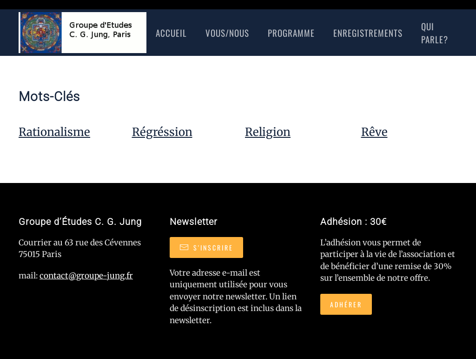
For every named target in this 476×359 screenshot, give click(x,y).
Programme (291, 32)
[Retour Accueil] (82, 32)
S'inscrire (206, 247)
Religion (268, 132)
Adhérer (346, 304)
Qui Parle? (434, 33)
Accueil (171, 32)
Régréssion (162, 132)
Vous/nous (227, 32)
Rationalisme (54, 132)
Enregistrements (368, 32)
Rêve (374, 132)
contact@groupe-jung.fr (86, 276)
